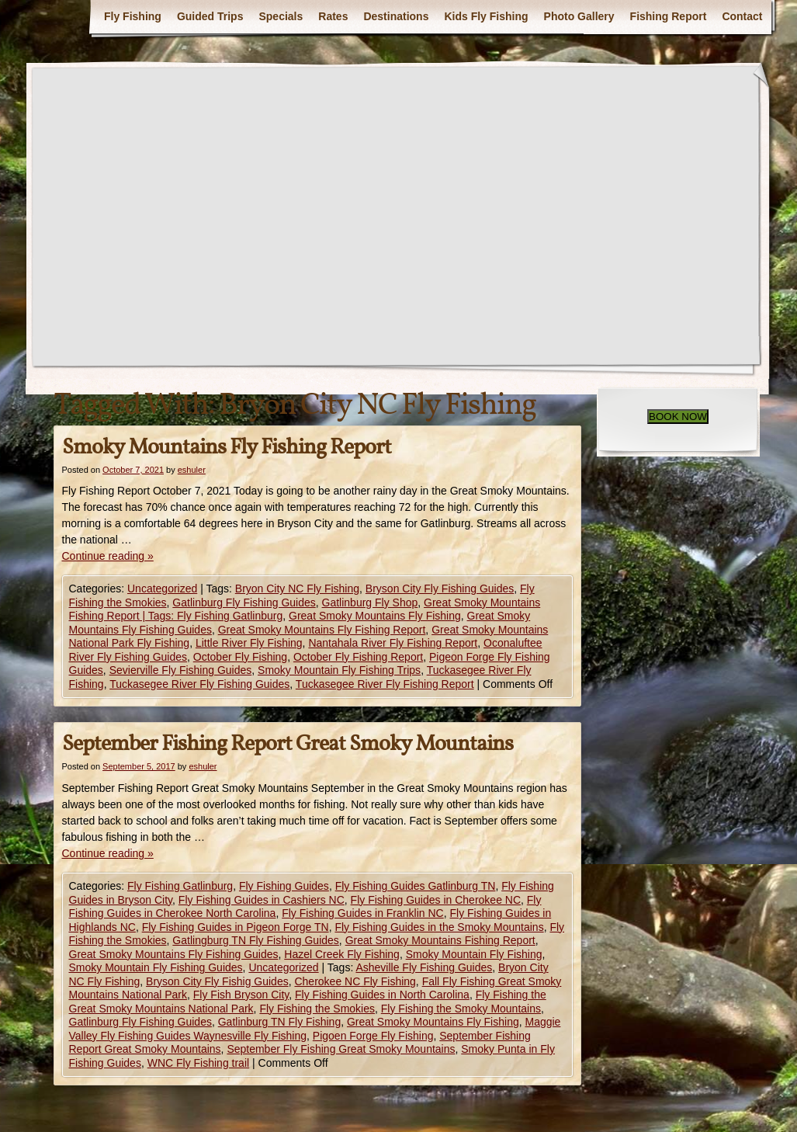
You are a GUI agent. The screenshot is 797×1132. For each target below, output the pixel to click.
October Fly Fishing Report (358, 657)
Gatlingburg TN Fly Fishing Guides (255, 940)
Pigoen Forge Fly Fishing (373, 1036)
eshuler (192, 469)
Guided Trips (210, 16)
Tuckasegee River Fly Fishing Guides (199, 684)
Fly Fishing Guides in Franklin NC (363, 913)
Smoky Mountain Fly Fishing (474, 954)
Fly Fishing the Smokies (317, 1008)
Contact (742, 16)
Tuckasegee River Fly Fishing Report (385, 684)
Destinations (395, 16)
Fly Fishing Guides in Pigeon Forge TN (235, 927)
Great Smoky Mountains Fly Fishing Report (322, 629)
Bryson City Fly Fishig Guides (217, 981)
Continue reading (108, 556)
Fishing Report (668, 16)
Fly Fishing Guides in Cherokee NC (436, 900)
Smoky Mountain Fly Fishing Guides (156, 967)
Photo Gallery (579, 16)
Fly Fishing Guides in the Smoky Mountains (438, 927)
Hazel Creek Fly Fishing (342, 954)
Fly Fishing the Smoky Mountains (461, 1008)
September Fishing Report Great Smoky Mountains (287, 744)
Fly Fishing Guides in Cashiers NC (261, 900)
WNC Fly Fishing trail (198, 1063)
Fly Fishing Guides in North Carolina (382, 994)
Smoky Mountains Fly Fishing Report (226, 447)
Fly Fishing (132, 16)
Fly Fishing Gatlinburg (180, 886)
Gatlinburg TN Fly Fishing (279, 1022)
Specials (280, 16)
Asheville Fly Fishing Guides (423, 967)
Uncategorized (162, 588)
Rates (333, 16)
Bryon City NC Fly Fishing (297, 588)
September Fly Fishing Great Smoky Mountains (341, 1049)
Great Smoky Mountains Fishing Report (440, 940)
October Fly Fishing (240, 657)
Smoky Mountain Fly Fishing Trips (339, 670)
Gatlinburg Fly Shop (370, 602)
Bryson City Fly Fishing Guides (440, 588)
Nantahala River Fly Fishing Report (392, 643)
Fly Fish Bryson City (241, 994)
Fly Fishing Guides (284, 886)
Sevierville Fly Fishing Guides (180, 670)
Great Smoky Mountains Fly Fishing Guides (174, 954)
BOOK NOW (678, 416)
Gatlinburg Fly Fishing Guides (243, 602)
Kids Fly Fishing (486, 16)
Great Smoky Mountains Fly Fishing (375, 615)
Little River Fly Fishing (249, 643)
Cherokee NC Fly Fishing (354, 981)
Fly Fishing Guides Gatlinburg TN (415, 886)
